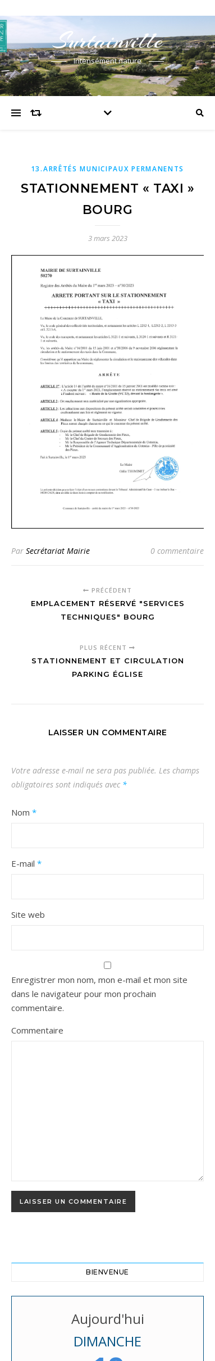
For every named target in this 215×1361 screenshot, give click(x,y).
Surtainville (108, 40)
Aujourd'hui (107, 1318)
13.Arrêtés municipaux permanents (107, 169)
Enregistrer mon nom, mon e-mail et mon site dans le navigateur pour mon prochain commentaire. (99, 993)
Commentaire (37, 1030)
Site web (28, 914)
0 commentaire (177, 550)
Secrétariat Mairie (58, 550)
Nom (23, 812)
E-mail (26, 863)
